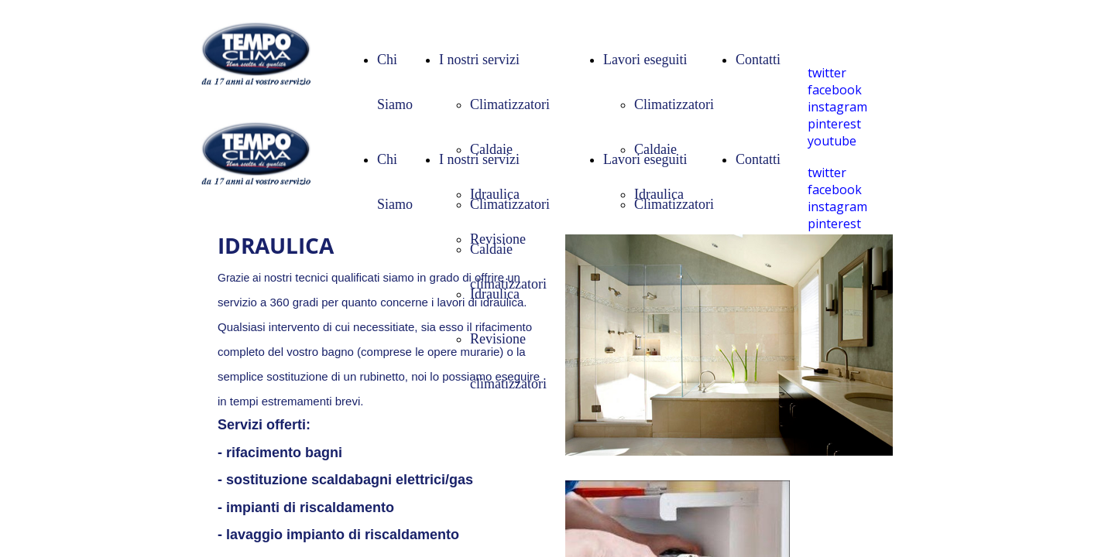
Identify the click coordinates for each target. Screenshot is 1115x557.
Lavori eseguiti (645, 59)
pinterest (834, 123)
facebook (835, 89)
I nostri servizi (479, 59)
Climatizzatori (510, 104)
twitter (827, 72)
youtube (832, 140)
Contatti (758, 59)
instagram (837, 106)
